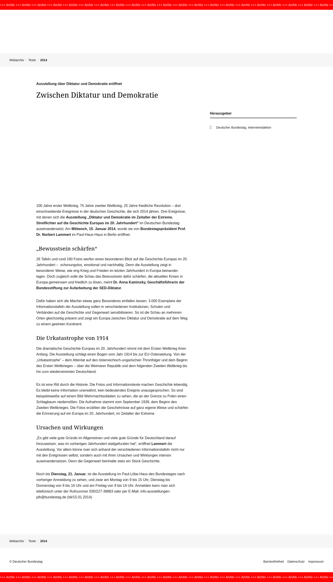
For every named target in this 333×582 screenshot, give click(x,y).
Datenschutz (296, 561)
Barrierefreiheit (273, 561)
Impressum (316, 561)
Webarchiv (16, 60)
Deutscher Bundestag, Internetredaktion (243, 127)
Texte (32, 60)
